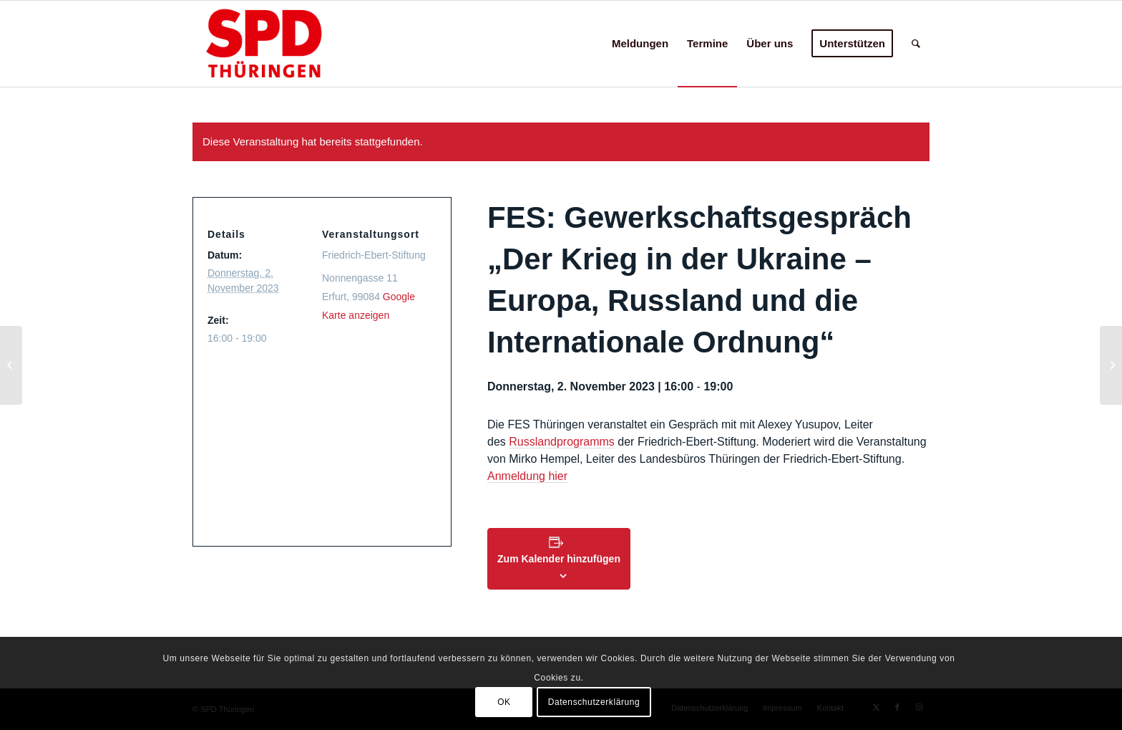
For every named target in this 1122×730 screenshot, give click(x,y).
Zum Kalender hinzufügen (558, 559)
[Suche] (916, 44)
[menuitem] (640, 44)
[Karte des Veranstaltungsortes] (317, 438)
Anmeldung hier (527, 476)
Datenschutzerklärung (594, 702)
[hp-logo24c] (286, 44)
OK (504, 702)
